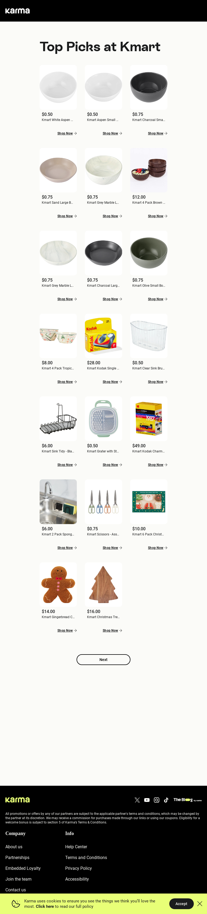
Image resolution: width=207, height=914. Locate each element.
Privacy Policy (78, 868)
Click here (45, 906)
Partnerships (17, 857)
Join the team (18, 879)
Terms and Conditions (86, 857)
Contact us (15, 889)
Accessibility (77, 879)
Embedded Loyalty (23, 868)
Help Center (76, 846)
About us (13, 846)
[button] (58, 95)
